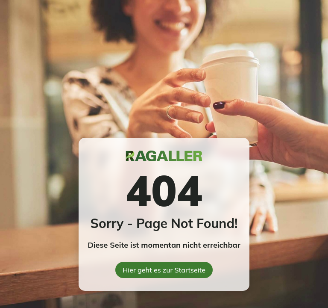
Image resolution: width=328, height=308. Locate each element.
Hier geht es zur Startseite (164, 270)
